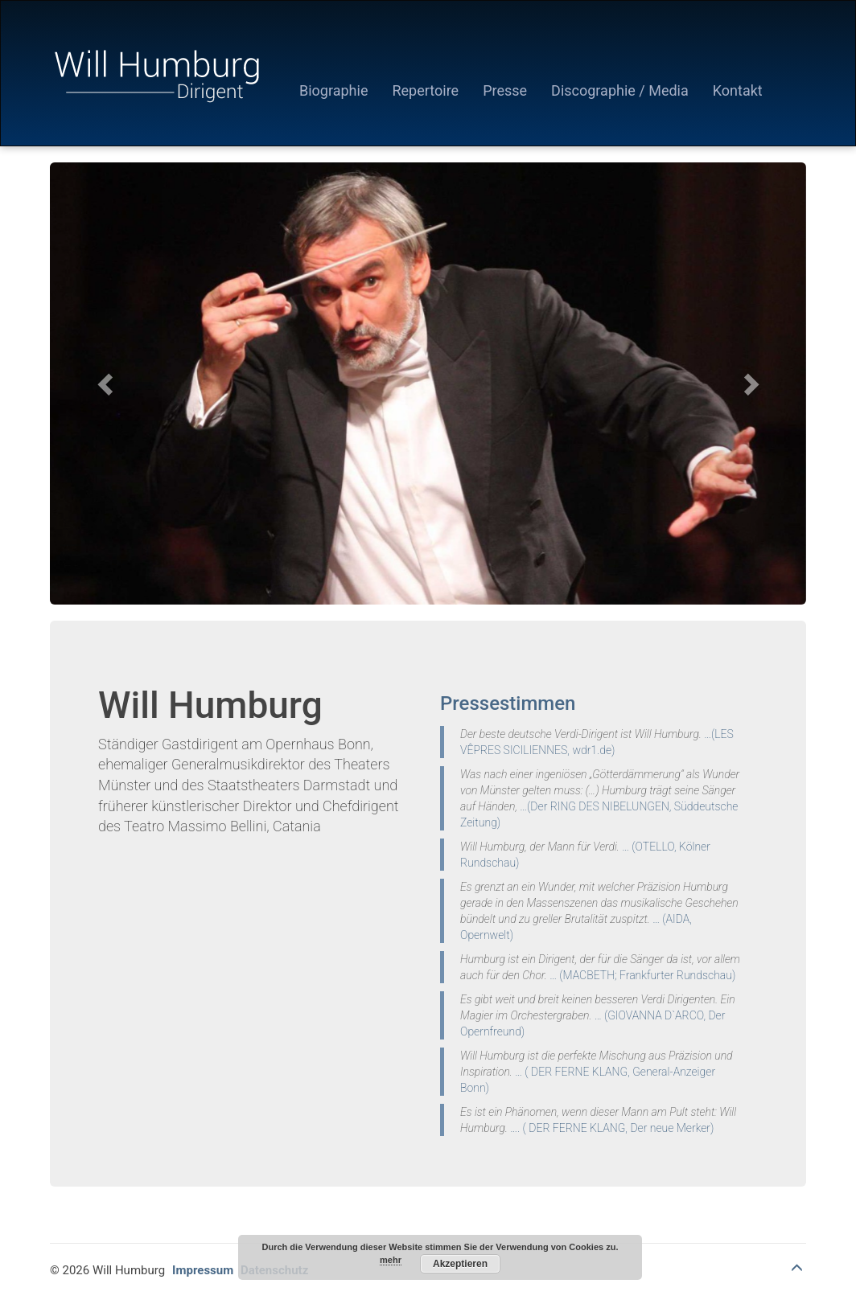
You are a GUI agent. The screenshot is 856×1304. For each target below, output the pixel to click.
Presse (505, 90)
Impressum (202, 1270)
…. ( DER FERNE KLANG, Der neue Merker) (612, 1128)
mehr (390, 1260)
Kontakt (738, 90)
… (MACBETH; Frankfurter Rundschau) (642, 975)
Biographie (333, 90)
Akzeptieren (460, 1263)
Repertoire (425, 90)
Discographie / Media (620, 90)
